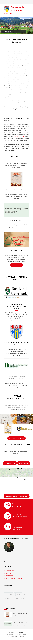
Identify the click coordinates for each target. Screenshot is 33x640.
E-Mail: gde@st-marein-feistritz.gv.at (17, 527)
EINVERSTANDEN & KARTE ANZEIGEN (16, 496)
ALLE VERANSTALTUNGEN (16, 438)
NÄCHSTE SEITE (23, 463)
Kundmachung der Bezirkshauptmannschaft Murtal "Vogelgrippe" (17, 306)
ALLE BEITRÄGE (16, 265)
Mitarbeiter (8, 590)
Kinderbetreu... (9, 594)
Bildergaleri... (9, 602)
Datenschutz (9, 575)
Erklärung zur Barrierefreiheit (14, 578)
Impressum (9, 573)
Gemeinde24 (21, 632)
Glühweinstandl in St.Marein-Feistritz (16, 190)
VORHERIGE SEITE (10, 463)
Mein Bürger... (9, 598)
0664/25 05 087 (20, 136)
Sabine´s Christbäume (16, 250)
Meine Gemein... (20, 598)
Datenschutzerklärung (19, 636)
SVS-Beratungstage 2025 (16, 220)
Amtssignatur (10, 570)
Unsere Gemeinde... (9, 31)
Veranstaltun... (21, 594)
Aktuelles (18, 590)
